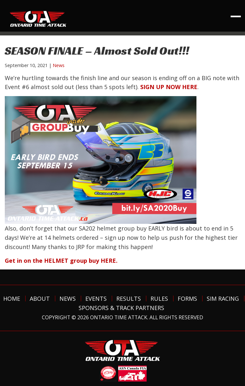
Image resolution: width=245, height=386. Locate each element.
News (59, 65)
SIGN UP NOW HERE (168, 87)
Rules (159, 298)
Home (11, 298)
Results (128, 298)
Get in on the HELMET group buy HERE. (61, 260)
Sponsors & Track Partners (121, 308)
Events (96, 298)
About (40, 298)
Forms (187, 298)
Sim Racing (223, 298)
